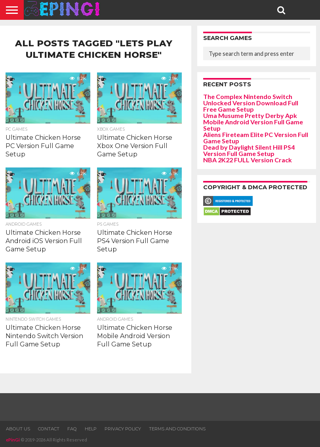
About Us (18, 429)
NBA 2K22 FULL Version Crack (247, 160)
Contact (48, 429)
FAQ (72, 429)
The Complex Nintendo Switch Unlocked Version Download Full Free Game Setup (250, 103)
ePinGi (13, 439)
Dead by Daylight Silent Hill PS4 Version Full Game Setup (249, 150)
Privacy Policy (123, 429)
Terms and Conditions (177, 429)
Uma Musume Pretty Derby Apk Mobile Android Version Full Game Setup (253, 122)
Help (91, 429)
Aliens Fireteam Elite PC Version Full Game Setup (255, 138)
